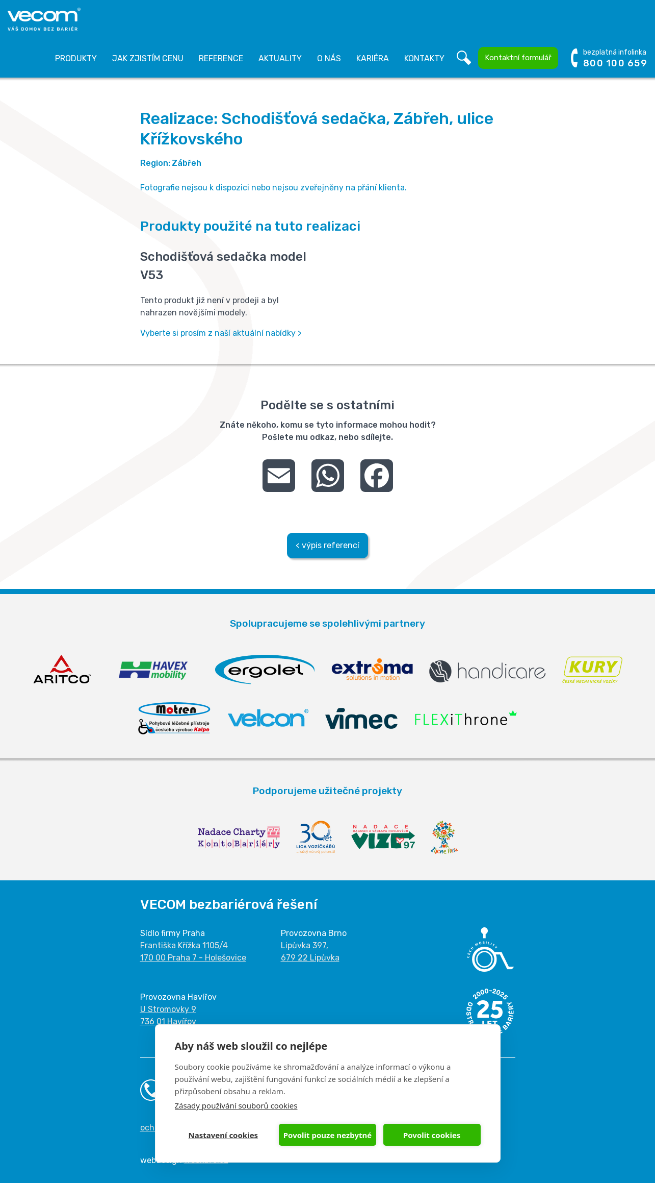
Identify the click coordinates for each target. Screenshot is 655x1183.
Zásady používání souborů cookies (236, 1105)
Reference (221, 58)
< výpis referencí (327, 545)
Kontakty (424, 58)
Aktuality (280, 58)
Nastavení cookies (223, 1135)
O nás (329, 58)
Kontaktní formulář (518, 57)
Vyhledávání (464, 58)
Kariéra (372, 58)
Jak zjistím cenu (148, 58)
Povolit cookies (431, 1135)
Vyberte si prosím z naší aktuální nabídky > (221, 333)
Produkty (76, 58)
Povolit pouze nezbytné (327, 1135)
